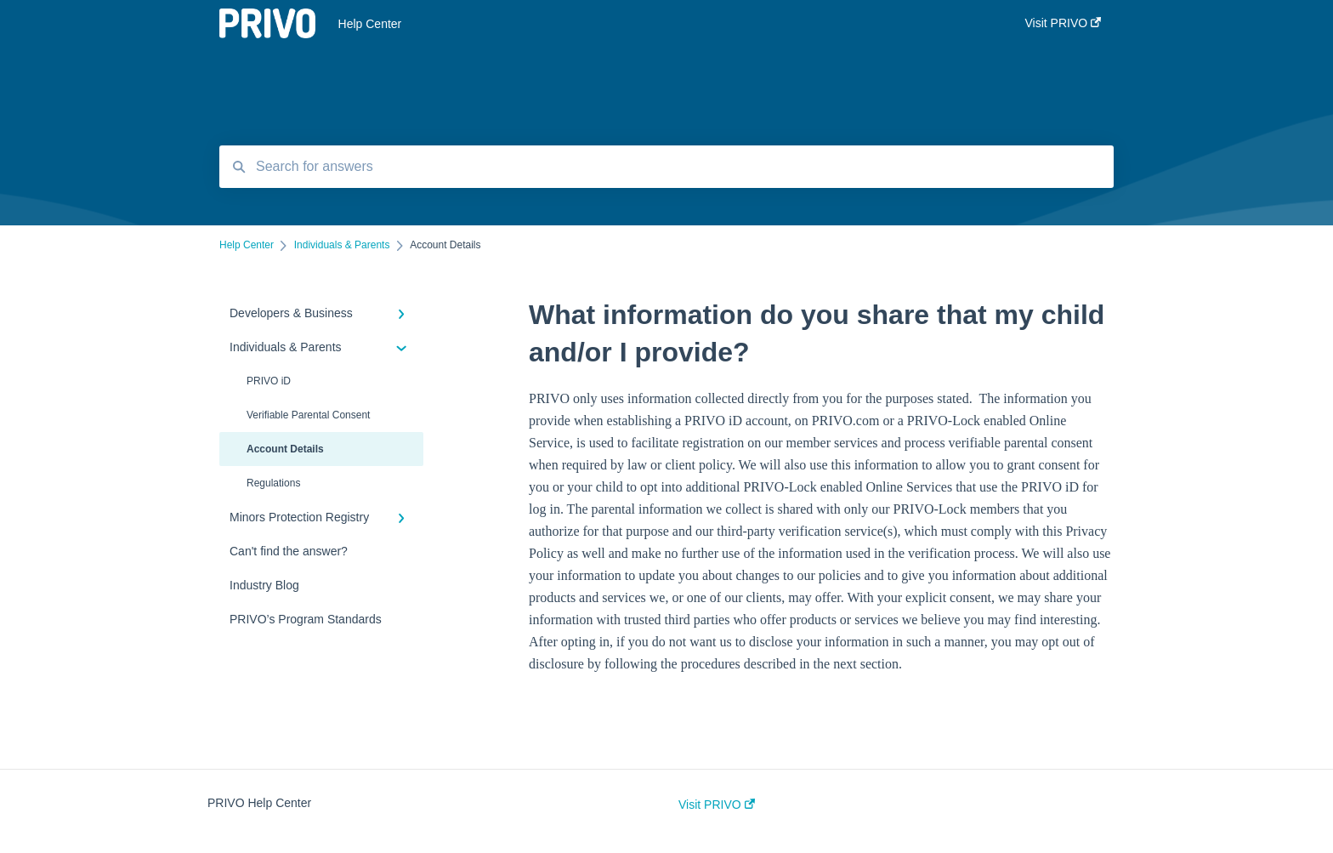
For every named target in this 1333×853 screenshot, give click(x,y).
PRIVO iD (269, 381)
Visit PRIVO (716, 804)
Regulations (273, 483)
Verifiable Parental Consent (308, 415)
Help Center (370, 24)
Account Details (285, 449)
